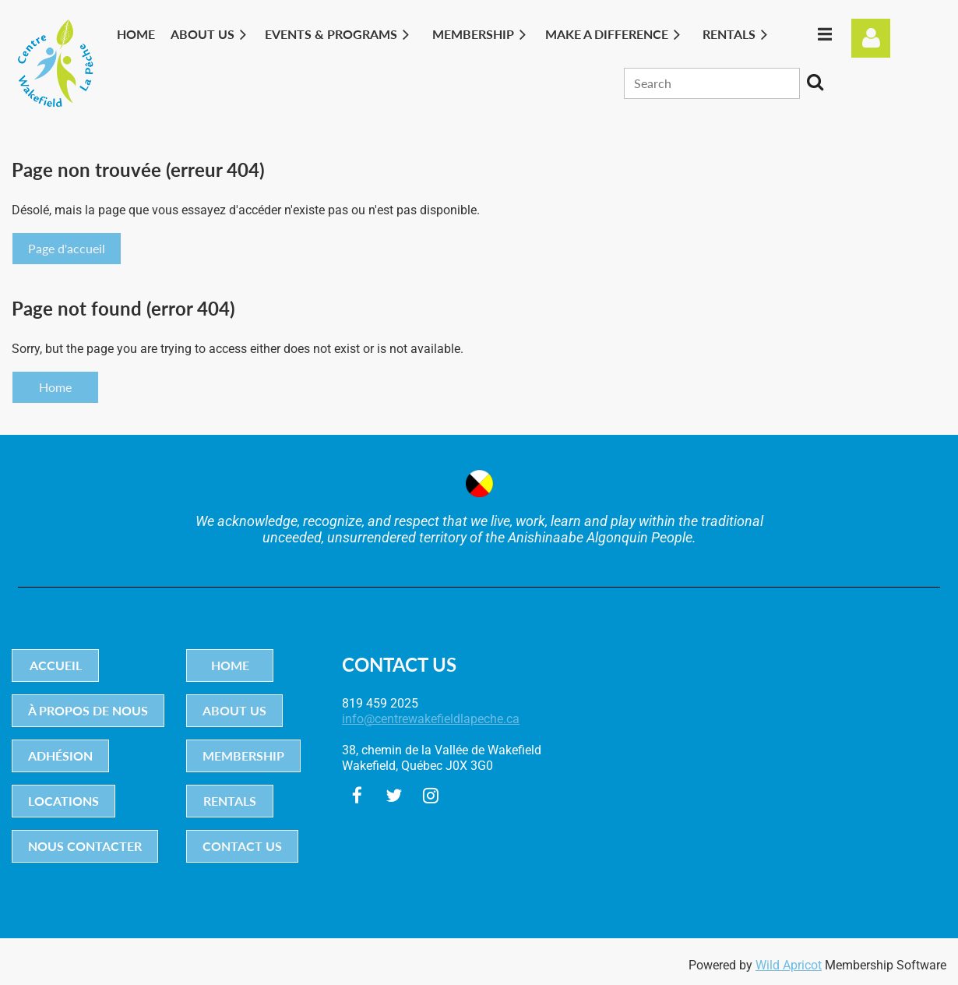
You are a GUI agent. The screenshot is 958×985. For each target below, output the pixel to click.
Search (815, 82)
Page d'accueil (66, 248)
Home (55, 387)
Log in (870, 38)
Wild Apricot (788, 965)
